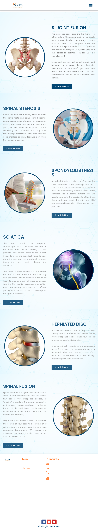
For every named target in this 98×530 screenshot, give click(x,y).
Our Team (27, 494)
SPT (48, 491)
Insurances (27, 483)
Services (27, 468)
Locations (28, 472)
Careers (50, 485)
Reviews (26, 487)
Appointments (29, 475)
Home (25, 464)
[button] (91, 5)
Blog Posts (27, 491)
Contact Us (27, 479)
